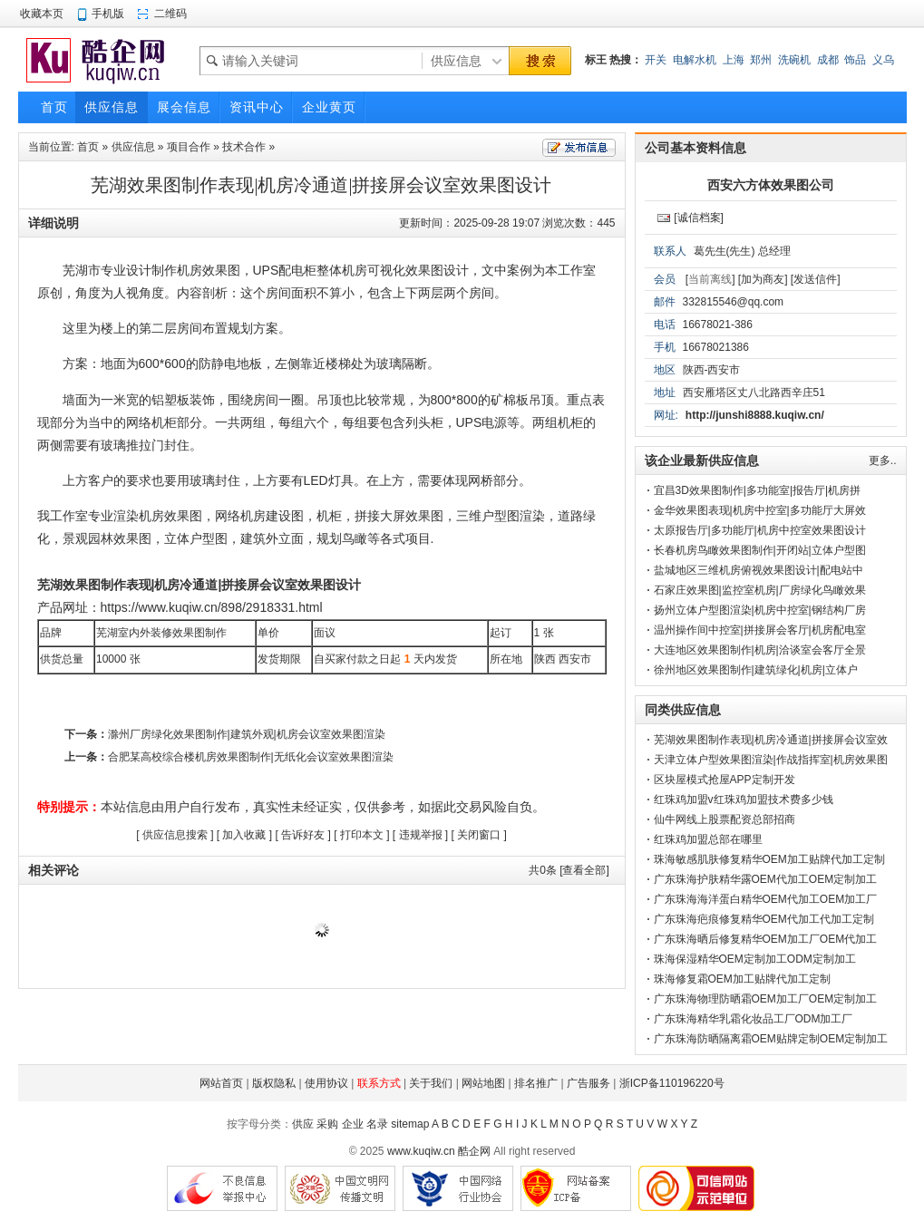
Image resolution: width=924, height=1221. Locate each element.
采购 (327, 1124)
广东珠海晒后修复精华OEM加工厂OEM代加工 (766, 939)
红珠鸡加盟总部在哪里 (708, 839)
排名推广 (536, 1083)
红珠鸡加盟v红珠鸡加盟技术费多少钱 (743, 799)
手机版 (108, 13)
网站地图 (483, 1083)
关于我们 (430, 1083)
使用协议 (326, 1083)
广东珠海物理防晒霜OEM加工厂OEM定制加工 (766, 999)
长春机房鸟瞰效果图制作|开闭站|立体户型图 (760, 550)
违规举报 (421, 835)
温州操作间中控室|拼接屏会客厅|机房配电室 (760, 630)
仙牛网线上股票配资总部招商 (724, 819)
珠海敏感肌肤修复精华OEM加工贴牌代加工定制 (769, 859)
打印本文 (362, 835)
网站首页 (221, 1083)
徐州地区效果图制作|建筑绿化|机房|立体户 (756, 670)
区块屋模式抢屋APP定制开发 (724, 779)
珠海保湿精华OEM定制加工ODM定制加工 (755, 959)
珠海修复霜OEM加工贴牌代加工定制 (742, 979)
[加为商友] (763, 279)
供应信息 (133, 147)
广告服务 (588, 1083)
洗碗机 (794, 59)
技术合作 (244, 147)
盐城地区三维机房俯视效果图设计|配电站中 (758, 570)
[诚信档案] (699, 217)
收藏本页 (41, 13)
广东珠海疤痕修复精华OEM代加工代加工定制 (764, 919)
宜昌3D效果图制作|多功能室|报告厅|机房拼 (757, 490)
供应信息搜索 (175, 835)
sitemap (410, 1124)
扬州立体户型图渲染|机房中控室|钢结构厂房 (760, 610)
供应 (303, 1124)
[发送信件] (816, 279)
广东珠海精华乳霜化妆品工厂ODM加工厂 (753, 1019)
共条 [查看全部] (569, 870)
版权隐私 (274, 1083)
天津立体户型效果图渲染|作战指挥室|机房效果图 (771, 759)
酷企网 (474, 1151)
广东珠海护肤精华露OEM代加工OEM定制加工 (766, 879)
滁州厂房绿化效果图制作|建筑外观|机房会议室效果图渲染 (246, 734)
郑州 (761, 59)
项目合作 (188, 147)
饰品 (855, 59)
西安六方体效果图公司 (770, 185)
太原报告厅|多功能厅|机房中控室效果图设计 (760, 530)
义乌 (883, 59)
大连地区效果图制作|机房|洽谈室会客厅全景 (760, 650)
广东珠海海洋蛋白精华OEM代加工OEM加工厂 (766, 899)
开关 (655, 59)
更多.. (883, 460)
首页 (88, 147)
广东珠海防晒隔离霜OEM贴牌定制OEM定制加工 (771, 1038)
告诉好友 (303, 835)
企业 (353, 1124)
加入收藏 (244, 835)
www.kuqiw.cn (421, 1151)
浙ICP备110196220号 (672, 1083)
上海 (733, 59)
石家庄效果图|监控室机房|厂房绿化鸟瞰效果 (760, 590)
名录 (377, 1124)
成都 (828, 59)
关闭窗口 (479, 835)
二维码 (170, 13)
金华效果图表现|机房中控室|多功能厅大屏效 (760, 510)
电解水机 (694, 59)
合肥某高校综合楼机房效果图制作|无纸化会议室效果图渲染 (251, 757)
